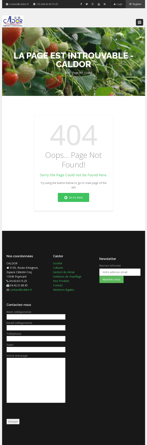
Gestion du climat (64, 272)
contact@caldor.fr (17, 4)
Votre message (36, 358)
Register (135, 4)
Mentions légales (63, 289)
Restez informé (110, 265)
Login (118, 4)
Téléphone (36, 336)
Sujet (36, 347)
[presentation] (36, 411)
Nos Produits (61, 281)
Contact (58, 285)
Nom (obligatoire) (36, 314)
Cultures (58, 267)
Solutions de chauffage (67, 276)
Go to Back (73, 197)
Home (59, 72)
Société (57, 263)
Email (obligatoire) (36, 325)
